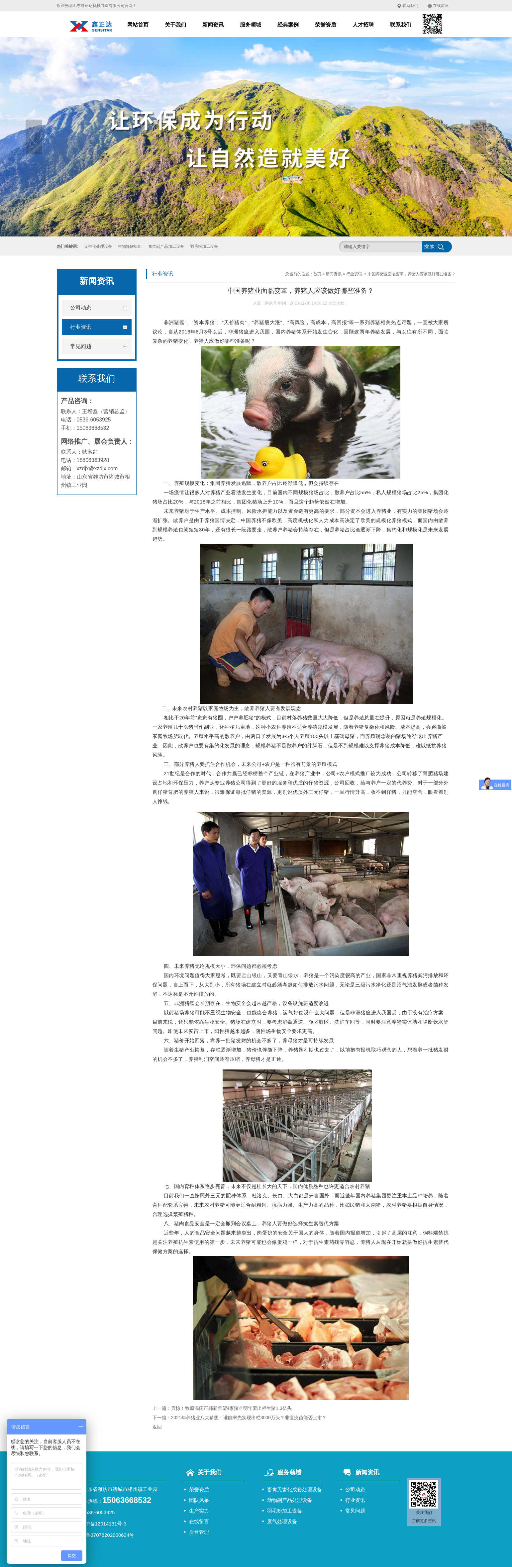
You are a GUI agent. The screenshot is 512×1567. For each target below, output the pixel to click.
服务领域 (250, 25)
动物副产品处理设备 (289, 1500)
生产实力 (199, 1511)
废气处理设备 (282, 1521)
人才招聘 (363, 25)
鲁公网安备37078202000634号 (100, 1535)
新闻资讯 (213, 25)
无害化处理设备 (98, 246)
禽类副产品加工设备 (166, 246)
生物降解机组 (130, 246)
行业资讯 (354, 274)
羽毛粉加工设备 (204, 246)
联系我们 (410, 5)
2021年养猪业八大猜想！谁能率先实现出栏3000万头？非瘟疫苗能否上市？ (249, 1417)
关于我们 (175, 25)
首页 (317, 274)
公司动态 (355, 1489)
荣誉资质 (325, 25)
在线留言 (441, 5)
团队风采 (199, 1500)
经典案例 (288, 25)
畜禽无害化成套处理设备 (294, 1489)
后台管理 (199, 1532)
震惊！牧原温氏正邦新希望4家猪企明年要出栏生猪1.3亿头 (231, 1408)
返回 (157, 1426)
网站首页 (138, 25)
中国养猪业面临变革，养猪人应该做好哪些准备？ (412, 274)
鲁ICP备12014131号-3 (102, 1523)
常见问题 (355, 1511)
